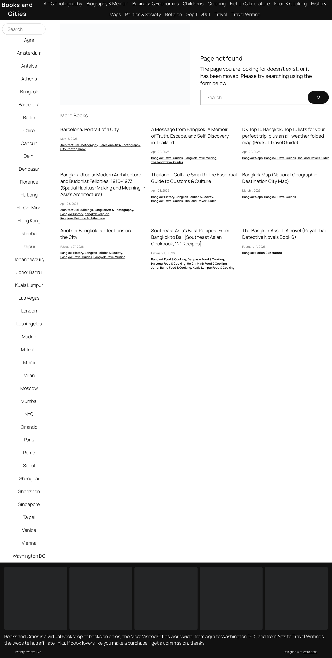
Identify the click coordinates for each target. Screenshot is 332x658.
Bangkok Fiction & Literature (262, 253)
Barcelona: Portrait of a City (89, 129)
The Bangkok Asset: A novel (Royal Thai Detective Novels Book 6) (284, 233)
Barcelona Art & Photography (120, 145)
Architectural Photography (79, 145)
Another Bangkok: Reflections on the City (95, 233)
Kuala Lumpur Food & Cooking (214, 267)
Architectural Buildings (76, 210)
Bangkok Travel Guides (167, 158)
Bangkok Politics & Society (194, 197)
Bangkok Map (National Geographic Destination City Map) (279, 177)
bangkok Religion (97, 214)
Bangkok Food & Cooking (168, 259)
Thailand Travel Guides (167, 162)
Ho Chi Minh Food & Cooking (207, 263)
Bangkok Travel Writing (200, 158)
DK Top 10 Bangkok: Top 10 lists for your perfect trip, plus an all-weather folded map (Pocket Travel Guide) (283, 136)
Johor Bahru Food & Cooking (171, 267)
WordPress (310, 652)
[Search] (318, 97)
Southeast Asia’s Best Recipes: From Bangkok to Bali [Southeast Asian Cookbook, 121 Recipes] (190, 237)
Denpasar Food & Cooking (206, 259)
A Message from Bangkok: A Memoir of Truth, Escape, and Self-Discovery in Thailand (190, 136)
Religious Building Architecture (82, 218)
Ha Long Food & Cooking (168, 263)
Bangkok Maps (252, 158)
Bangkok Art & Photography (113, 210)
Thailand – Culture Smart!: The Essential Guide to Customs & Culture (194, 177)
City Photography (73, 149)
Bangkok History (71, 214)
